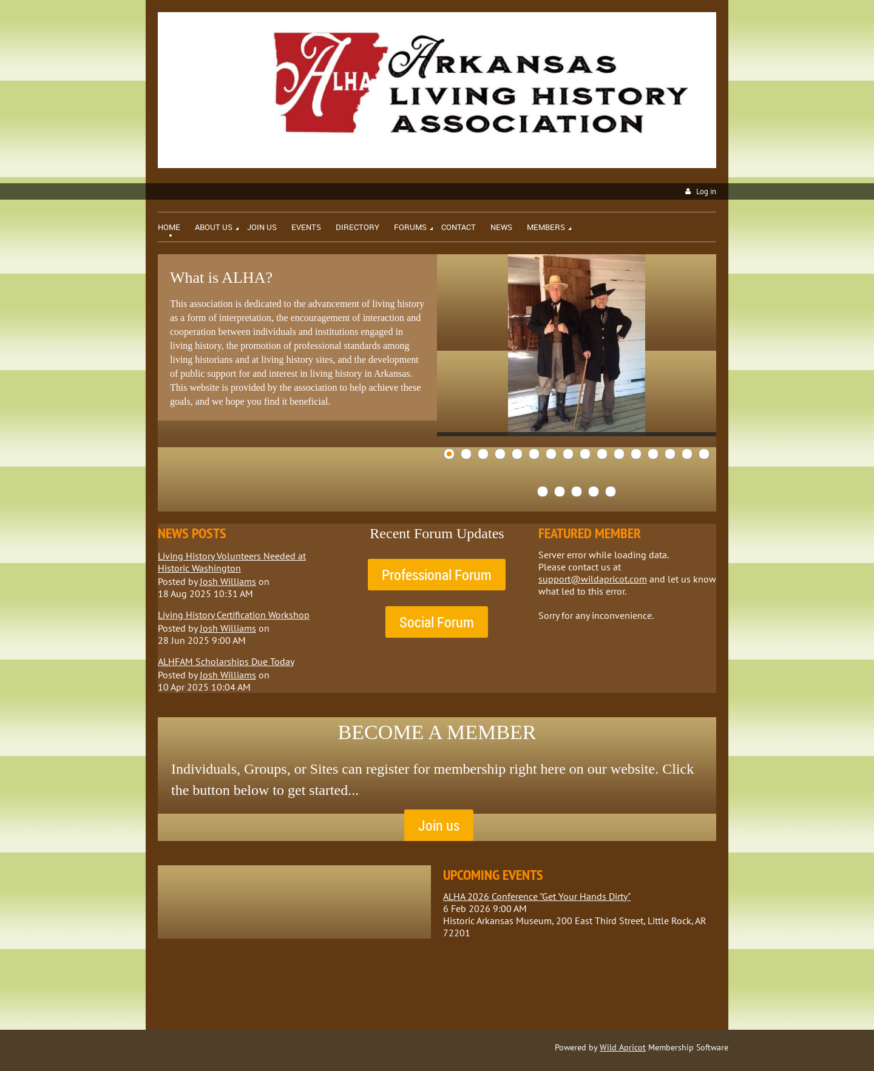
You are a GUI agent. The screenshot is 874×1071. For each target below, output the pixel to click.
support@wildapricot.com (592, 579)
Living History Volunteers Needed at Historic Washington (232, 562)
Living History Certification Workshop (234, 615)
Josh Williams (228, 581)
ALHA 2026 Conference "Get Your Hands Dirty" (537, 896)
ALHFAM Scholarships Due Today (226, 661)
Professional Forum (437, 574)
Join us (438, 825)
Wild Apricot (623, 1047)
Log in (706, 191)
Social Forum (436, 622)
